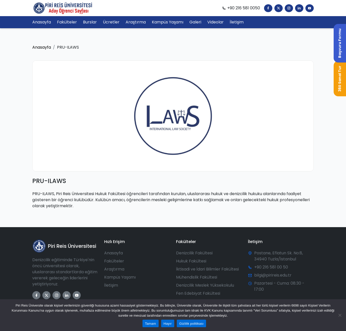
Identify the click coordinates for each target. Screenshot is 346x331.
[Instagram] (289, 8)
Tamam (150, 323)
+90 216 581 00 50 (271, 267)
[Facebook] (268, 8)
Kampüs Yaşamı (120, 277)
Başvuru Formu (339, 43)
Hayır (168, 323)
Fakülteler (114, 261)
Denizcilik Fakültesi (194, 253)
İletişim (111, 285)
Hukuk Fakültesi (191, 261)
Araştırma (114, 269)
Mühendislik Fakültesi (196, 277)
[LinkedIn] (299, 8)
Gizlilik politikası (191, 323)
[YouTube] (309, 8)
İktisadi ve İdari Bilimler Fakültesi (207, 269)
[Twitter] (278, 8)
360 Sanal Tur (339, 79)
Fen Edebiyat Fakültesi (198, 293)
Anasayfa (41, 47)
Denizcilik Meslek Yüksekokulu (205, 285)
